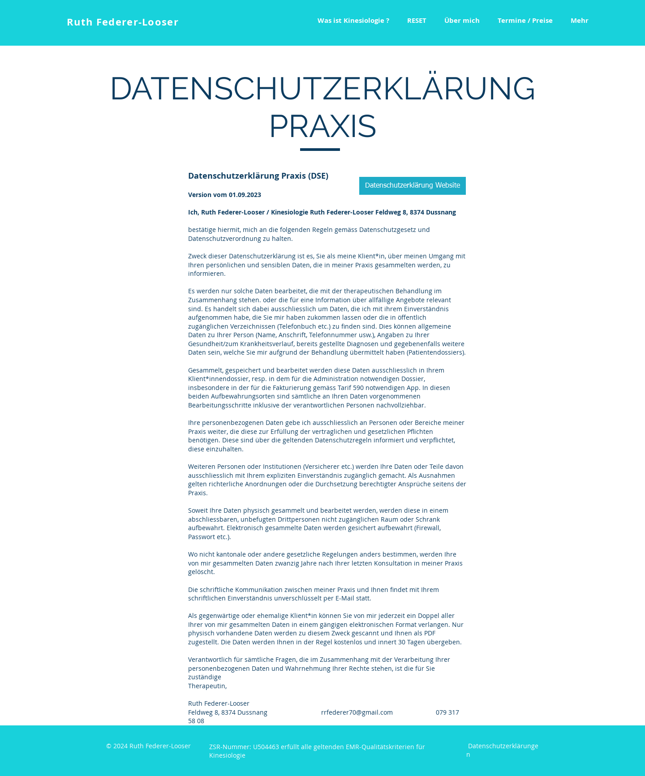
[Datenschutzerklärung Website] (412, 186)
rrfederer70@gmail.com (357, 712)
